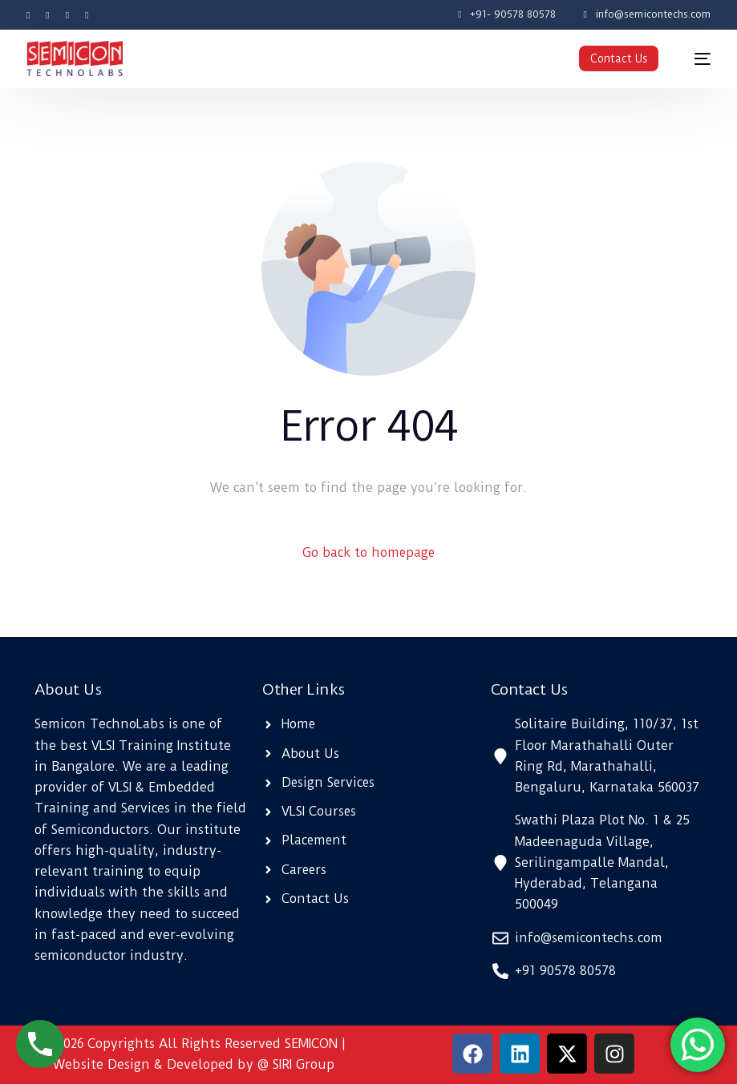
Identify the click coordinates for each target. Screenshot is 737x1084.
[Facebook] (32, 14)
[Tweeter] (47, 14)
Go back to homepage (369, 552)
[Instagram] (67, 14)
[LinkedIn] (86, 14)
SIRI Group (303, 1064)
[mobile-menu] (694, 59)
